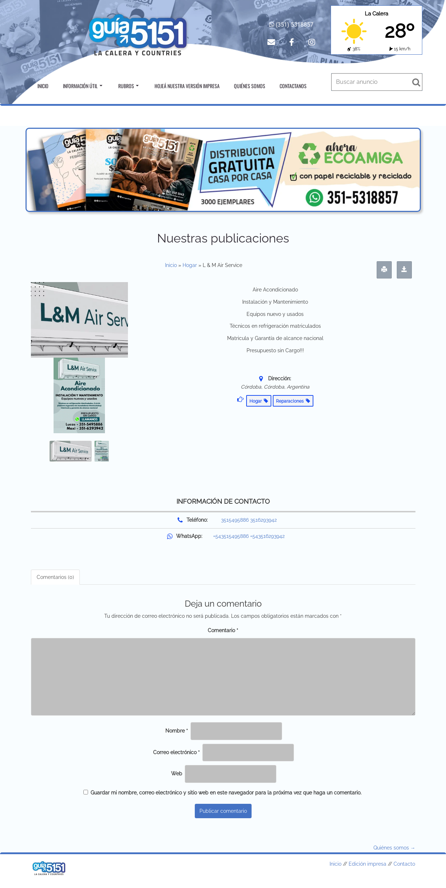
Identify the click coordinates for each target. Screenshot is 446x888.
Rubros (128, 86)
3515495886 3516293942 (249, 520)
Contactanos (293, 86)
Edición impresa (367, 864)
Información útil (82, 86)
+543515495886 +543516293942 (249, 536)
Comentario (223, 630)
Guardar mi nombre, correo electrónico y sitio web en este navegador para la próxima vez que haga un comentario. (226, 793)
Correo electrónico (176, 752)
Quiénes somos (249, 86)
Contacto (404, 864)
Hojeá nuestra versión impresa (187, 86)
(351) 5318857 (291, 24)
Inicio (43, 86)
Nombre (176, 731)
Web (176, 773)
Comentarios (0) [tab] (55, 577)
